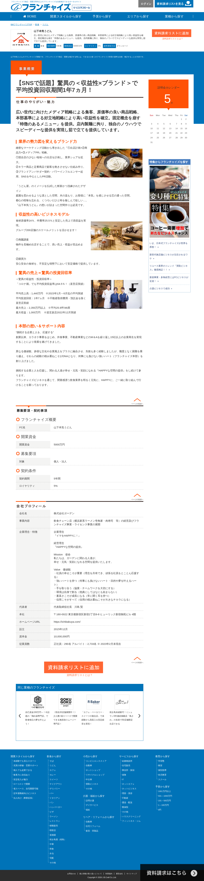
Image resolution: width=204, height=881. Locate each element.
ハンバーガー (56, 807)
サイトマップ (131, 874)
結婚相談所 (127, 761)
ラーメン (54, 816)
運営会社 (119, 874)
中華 (52, 844)
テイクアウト (56, 784)
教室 (160, 765)
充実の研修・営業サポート (25, 765)
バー (52, 793)
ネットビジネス (129, 789)
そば (52, 761)
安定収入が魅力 (20, 779)
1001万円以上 (164, 791)
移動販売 (54, 826)
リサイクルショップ (95, 775)
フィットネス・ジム (131, 821)
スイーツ (54, 779)
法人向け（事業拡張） (23, 798)
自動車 (89, 765)
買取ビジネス (92, 784)
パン (52, 802)
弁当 (52, 853)
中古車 (89, 779)
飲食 (37, 25)
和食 (52, 849)
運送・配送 (127, 802)
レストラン (55, 821)
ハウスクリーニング (131, 816)
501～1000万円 (165, 796)
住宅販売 (126, 765)
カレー (53, 775)
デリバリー (55, 789)
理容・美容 (127, 793)
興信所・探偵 (128, 770)
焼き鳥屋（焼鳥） (58, 839)
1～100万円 (163, 805)
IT (123, 779)
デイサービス (92, 805)
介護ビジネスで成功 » (161, 288)
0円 (159, 810)
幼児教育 (162, 775)
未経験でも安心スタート (24, 761)
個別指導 (162, 770)
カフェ (53, 770)
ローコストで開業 (21, 784)
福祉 (88, 810)
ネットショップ (93, 770)
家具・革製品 (92, 831)
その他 (53, 863)
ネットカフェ (128, 784)
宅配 (52, 858)
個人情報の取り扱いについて (90, 874)
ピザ (52, 812)
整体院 (125, 807)
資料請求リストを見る (174, 3)
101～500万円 (164, 801)
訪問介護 (90, 801)
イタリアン (55, 798)
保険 (124, 775)
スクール (162, 779)
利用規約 (108, 874)
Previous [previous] (19, 716)
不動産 (125, 798)
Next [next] (140, 716)
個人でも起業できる (22, 770)
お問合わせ (71, 874)
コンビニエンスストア (96, 761)
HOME (31, 16)
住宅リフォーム (93, 826)
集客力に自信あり (21, 775)
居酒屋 (53, 835)
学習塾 (161, 761)
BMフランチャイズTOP (21, 25)
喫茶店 (53, 830)
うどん (45, 25)
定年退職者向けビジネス (24, 793)
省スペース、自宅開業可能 (25, 789)
